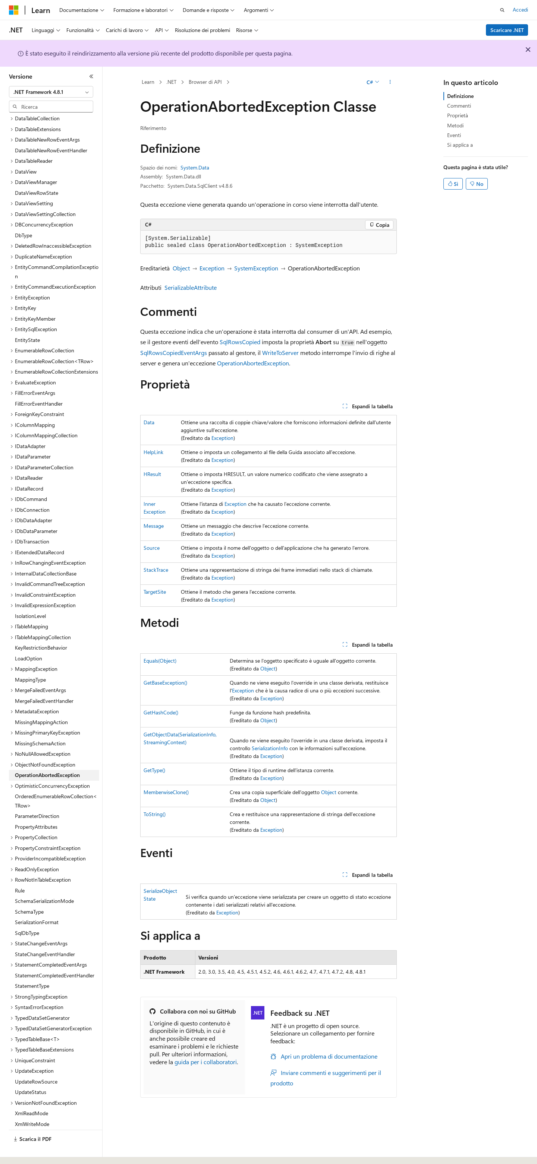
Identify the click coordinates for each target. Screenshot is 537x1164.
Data (149, 422)
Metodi (455, 125)
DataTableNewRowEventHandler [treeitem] (51, 129)
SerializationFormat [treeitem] (37, 901)
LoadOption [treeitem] (28, 637)
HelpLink (153, 452)
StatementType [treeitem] (32, 965)
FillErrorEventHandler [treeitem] (39, 383)
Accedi (520, 9)
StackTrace (156, 569)
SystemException (256, 268)
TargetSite (155, 591)
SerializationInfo (270, 748)
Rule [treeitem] (20, 869)
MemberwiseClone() (166, 792)
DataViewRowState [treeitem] (36, 172)
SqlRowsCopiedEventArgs (173, 352)
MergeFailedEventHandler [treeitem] (44, 680)
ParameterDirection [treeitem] (37, 795)
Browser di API (205, 81)
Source (152, 547)
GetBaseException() (165, 682)
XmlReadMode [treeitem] (31, 1092)
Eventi (454, 135)
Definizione (460, 95)
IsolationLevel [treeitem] (30, 595)
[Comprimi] (91, 76)
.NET (171, 81)
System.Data (194, 167)
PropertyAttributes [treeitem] (36, 806)
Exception (212, 268)
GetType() (154, 770)
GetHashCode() (161, 712)
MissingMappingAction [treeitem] (41, 701)
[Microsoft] (14, 10)
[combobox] (51, 92)
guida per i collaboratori (206, 1062)
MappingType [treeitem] (30, 659)
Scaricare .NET (507, 30)
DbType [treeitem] (23, 214)
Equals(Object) (160, 660)
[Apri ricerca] (502, 10)
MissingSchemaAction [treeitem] (40, 722)
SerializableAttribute (190, 287)
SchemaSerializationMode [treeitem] (44, 880)
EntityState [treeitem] (27, 319)
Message (154, 525)
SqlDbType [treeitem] (27, 912)
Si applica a (460, 144)
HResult (152, 474)
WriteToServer (280, 352)
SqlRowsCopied (240, 342)
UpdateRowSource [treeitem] (36, 1061)
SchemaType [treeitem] (29, 891)
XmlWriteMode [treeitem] (32, 1103)
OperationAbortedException (253, 363)
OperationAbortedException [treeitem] (47, 754)
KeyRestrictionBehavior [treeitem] (41, 627)
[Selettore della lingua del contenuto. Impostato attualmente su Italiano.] (25, 1152)
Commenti (459, 105)
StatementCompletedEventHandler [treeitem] (54, 954)
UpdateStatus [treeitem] (30, 1071)
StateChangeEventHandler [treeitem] (45, 933)
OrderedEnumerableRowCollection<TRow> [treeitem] (56, 780)
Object (181, 268)
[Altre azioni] (390, 82)
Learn (148, 81)
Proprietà (457, 115)
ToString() (155, 814)
